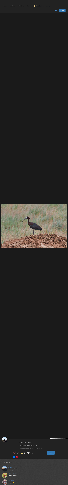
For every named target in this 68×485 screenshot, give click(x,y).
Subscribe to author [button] (51, 452)
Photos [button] (5, 6)
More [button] (29, 6)
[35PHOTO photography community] (9, 2)
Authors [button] (13, 6)
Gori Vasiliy (11, 480)
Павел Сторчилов (25, 442)
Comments (8, 462)
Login (55, 10)
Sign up (62, 10)
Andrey (10, 467)
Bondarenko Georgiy (13, 473)
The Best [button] (21, 6)
